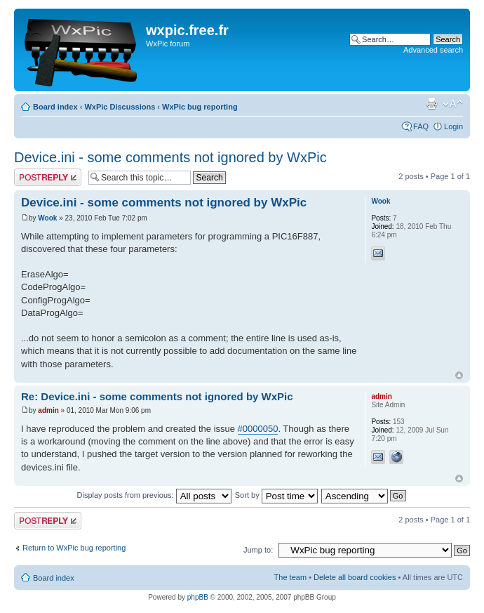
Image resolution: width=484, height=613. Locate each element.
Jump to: (258, 550)
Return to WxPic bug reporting (74, 547)
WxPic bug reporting (200, 107)
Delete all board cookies (355, 577)
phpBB (197, 597)
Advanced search (433, 50)
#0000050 (258, 428)
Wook (47, 218)
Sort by (276, 495)
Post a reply (47, 177)
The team (290, 577)
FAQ (421, 126)
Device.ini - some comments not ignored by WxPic (170, 157)
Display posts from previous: (154, 495)
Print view (431, 104)
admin (48, 410)
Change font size (453, 104)
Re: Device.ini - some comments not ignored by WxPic (157, 396)
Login (453, 126)
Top (459, 375)
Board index (55, 107)
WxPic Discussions (119, 107)
